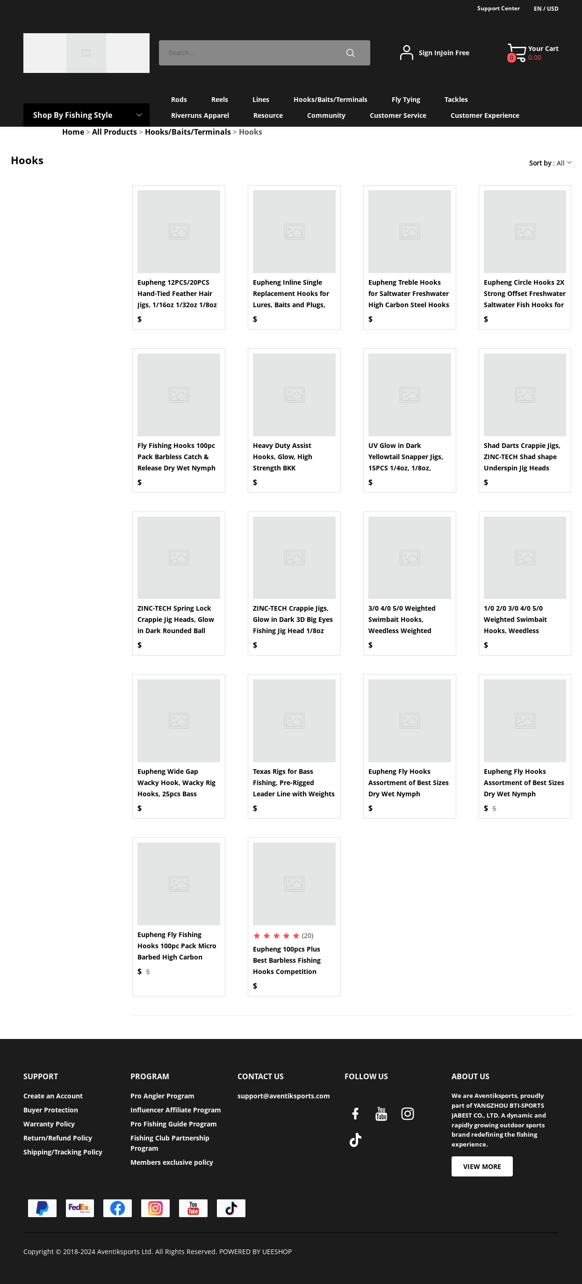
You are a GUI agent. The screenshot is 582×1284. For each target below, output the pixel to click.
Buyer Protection (50, 1109)
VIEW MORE (482, 1166)
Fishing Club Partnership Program (169, 1143)
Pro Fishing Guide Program (173, 1123)
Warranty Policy (49, 1123)
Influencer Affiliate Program (175, 1109)
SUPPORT (40, 1076)
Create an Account (53, 1095)
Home (73, 132)
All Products (114, 132)
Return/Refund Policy (57, 1137)
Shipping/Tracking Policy (62, 1151)
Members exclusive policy (171, 1162)
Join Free (455, 53)
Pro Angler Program (162, 1095)
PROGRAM (149, 1076)
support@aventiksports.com (283, 1095)
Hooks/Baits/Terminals (188, 132)
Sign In (430, 53)
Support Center (498, 8)
